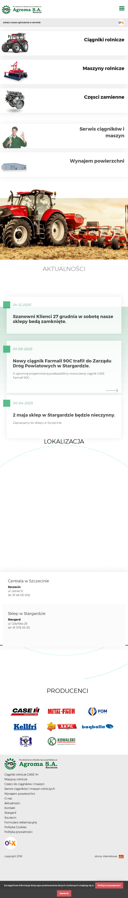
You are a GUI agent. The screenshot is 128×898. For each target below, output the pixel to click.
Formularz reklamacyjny (20, 822)
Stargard (10, 812)
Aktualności (64, 269)
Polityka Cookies (15, 827)
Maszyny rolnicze (15, 779)
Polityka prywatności (18, 832)
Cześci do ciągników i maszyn (24, 784)
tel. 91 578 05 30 (19, 627)
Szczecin (10, 817)
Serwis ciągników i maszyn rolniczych (29, 789)
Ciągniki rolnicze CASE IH (21, 774)
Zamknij (64, 893)
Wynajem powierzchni (19, 793)
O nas (8, 798)
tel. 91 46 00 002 (19, 595)
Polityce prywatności (109, 885)
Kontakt (9, 808)
